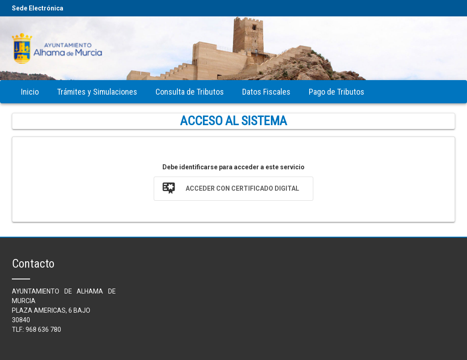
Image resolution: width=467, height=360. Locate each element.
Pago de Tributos (336, 91)
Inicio (30, 91)
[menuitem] (30, 91)
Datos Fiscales (266, 91)
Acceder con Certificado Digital (242, 188)
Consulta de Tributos (190, 91)
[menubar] (193, 91)
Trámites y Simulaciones (97, 91)
